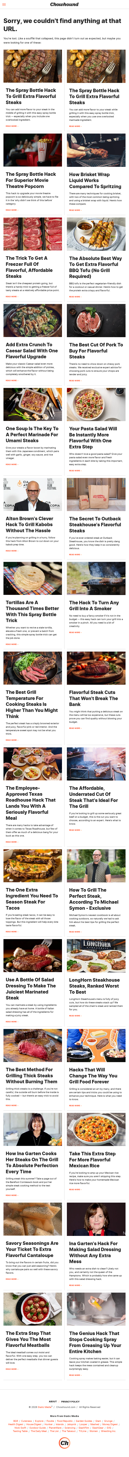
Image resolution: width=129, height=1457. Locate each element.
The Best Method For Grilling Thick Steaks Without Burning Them (31, 1075)
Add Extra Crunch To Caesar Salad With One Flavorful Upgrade (32, 350)
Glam (98, 1421)
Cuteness (26, 1421)
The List (54, 1431)
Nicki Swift (20, 1428)
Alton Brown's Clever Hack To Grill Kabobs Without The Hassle (29, 524)
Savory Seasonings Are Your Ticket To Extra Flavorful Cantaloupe (32, 1249)
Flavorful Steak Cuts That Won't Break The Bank (93, 698)
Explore (39, 1421)
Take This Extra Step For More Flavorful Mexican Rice (92, 1159)
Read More (11, 126)
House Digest (33, 1424)
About (53, 1401)
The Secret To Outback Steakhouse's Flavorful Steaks (95, 525)
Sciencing (70, 1428)
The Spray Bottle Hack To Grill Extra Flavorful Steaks (31, 96)
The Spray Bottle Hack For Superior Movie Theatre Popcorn (31, 180)
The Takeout (69, 1431)
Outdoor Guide (37, 1428)
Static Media (44, 1407)
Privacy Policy (70, 1401)
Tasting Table (20, 1431)
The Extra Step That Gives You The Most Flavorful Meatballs (28, 1339)
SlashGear (97, 1428)
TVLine (82, 1431)
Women (94, 1431)
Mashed (94, 1424)
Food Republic (65, 1421)
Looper (83, 1424)
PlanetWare (55, 1428)
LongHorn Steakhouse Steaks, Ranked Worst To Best (94, 986)
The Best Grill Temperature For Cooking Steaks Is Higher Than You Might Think (32, 704)
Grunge (108, 1421)
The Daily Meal (39, 1431)
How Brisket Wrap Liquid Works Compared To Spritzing (95, 180)
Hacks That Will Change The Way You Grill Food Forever (93, 1076)
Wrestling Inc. (108, 1431)
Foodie (50, 1421)
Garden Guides (84, 1421)
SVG (109, 1428)
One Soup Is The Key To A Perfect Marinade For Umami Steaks (32, 434)
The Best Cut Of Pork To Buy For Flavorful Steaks (96, 351)
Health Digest (15, 1424)
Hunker (49, 1424)
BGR (15, 1421)
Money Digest (110, 1424)
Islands (60, 1424)
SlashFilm (84, 1428)
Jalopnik (71, 1424)
